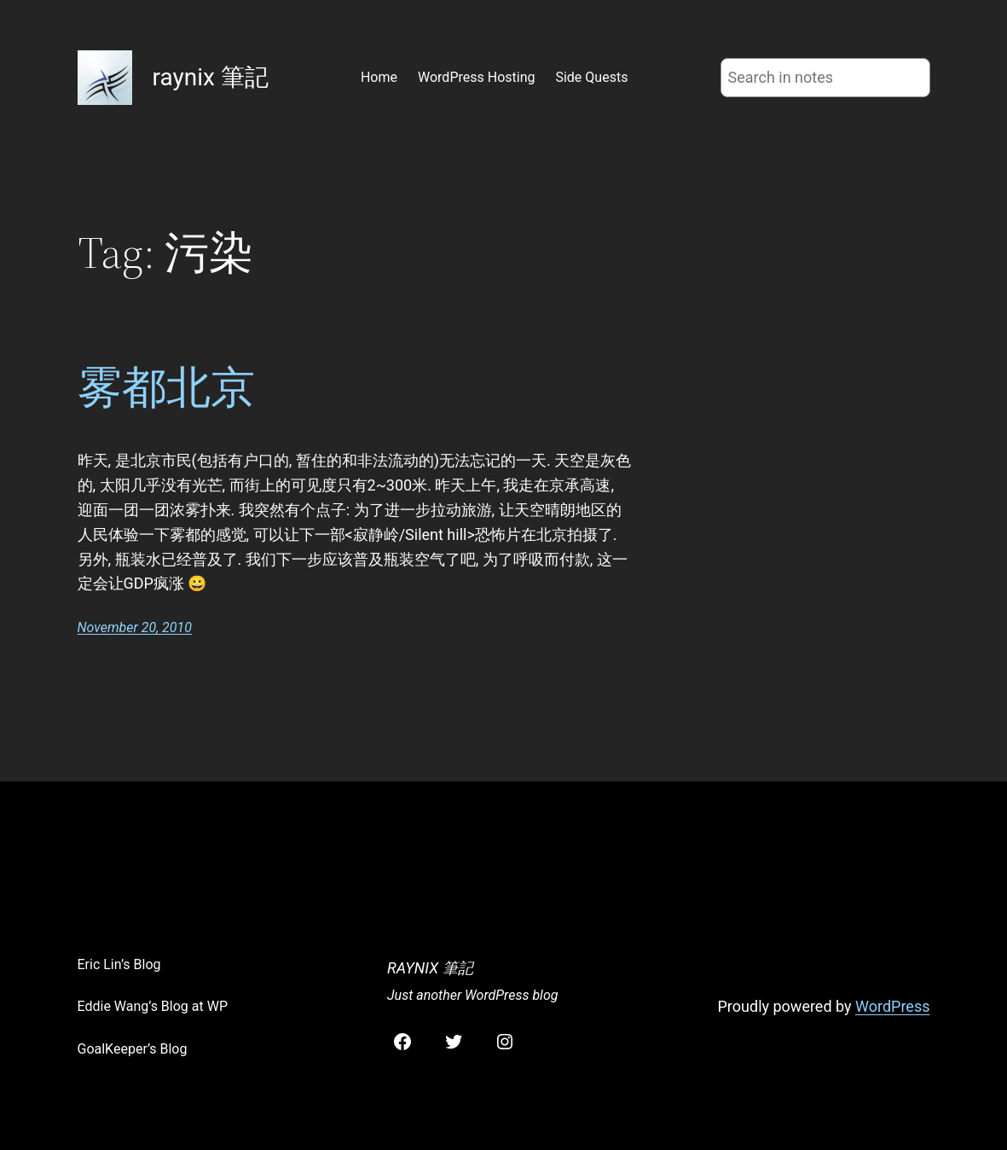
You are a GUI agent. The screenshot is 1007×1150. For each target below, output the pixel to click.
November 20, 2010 (135, 627)
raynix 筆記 (211, 77)
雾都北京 (166, 387)
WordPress (892, 1006)
